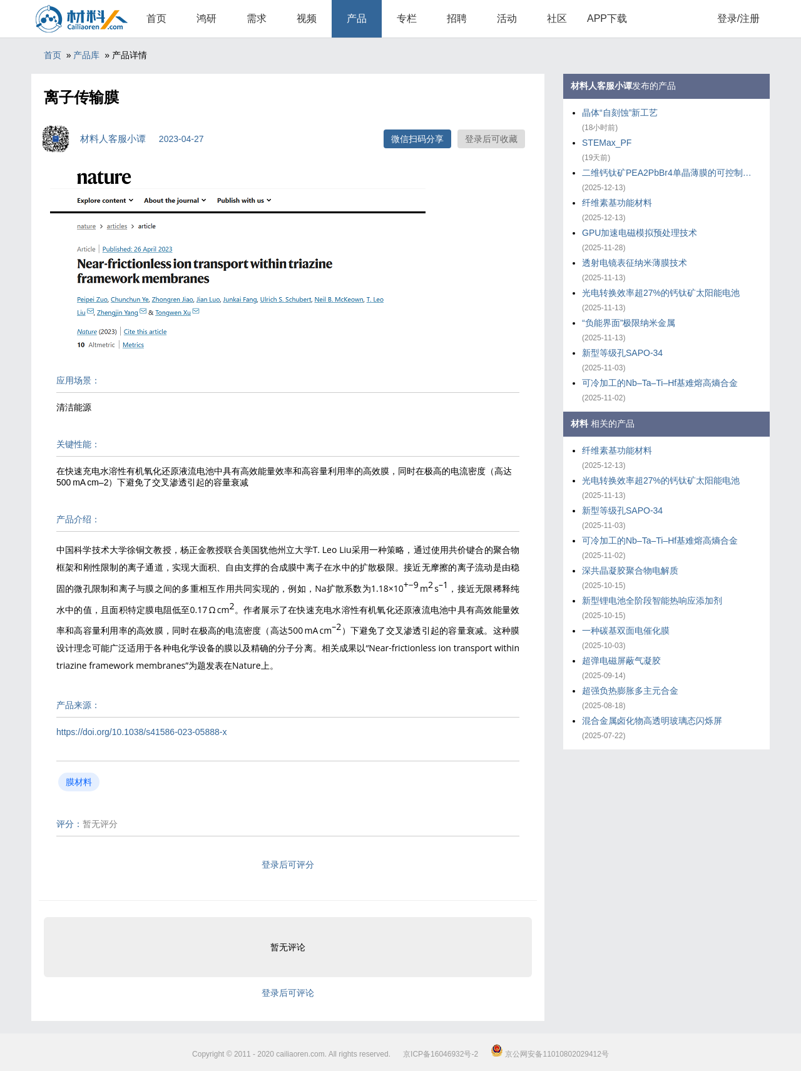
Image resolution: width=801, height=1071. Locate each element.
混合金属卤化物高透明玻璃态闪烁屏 (652, 721)
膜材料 (79, 782)
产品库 (86, 55)
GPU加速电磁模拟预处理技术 (639, 233)
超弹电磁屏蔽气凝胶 (621, 661)
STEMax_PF (606, 143)
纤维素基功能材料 (617, 203)
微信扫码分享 (417, 139)
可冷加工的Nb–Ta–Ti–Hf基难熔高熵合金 (660, 383)
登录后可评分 (288, 865)
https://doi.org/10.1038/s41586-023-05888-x (141, 732)
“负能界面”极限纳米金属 (628, 323)
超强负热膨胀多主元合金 (630, 691)
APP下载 (607, 18)
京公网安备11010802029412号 (550, 1054)
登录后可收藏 (491, 139)
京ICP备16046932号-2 (440, 1054)
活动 (507, 18)
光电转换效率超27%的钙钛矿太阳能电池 (661, 293)
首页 (156, 18)
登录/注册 (738, 18)
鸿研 (206, 18)
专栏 (407, 18)
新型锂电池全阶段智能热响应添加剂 (652, 601)
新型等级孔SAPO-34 (622, 353)
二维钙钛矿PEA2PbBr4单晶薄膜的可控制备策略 (669, 173)
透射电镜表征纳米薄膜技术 (634, 263)
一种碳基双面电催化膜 (626, 631)
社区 (557, 18)
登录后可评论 (288, 993)
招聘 (457, 18)
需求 (257, 18)
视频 (307, 18)
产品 (357, 18)
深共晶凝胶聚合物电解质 (630, 571)
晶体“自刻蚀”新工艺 (620, 113)
